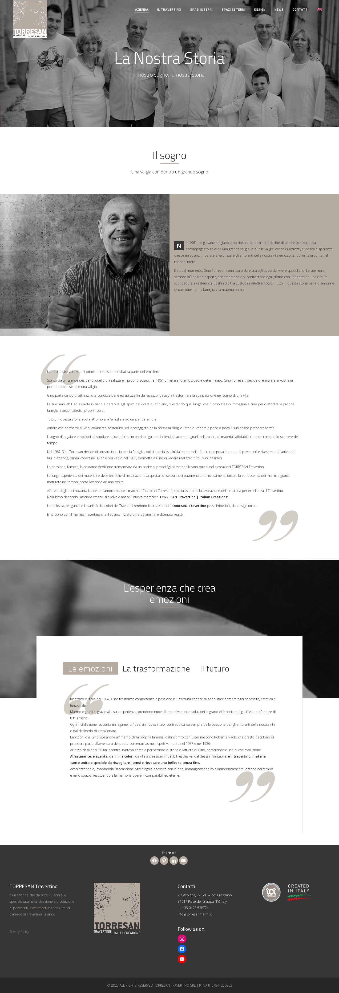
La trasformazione (156, 668)
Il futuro (215, 668)
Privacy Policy (19, 931)
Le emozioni (90, 668)
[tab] (90, 668)
